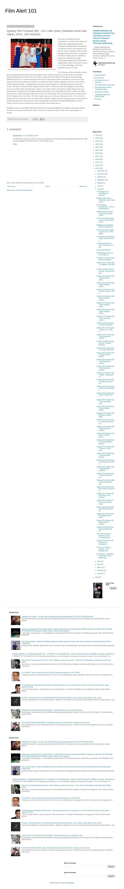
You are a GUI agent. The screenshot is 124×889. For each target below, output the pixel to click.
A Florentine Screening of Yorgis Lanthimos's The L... (106, 238)
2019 (97, 156)
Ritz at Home (99, 78)
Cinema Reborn (100, 75)
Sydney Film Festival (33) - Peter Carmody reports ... (105, 318)
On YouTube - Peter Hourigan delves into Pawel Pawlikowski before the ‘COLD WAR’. (51, 673)
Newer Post (11, 186)
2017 (97, 162)
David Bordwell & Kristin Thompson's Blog (103, 88)
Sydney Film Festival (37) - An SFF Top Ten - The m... (106, 291)
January (100, 573)
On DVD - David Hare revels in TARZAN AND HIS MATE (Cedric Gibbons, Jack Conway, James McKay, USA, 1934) (61, 698)
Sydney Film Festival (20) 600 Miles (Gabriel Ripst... (105, 415)
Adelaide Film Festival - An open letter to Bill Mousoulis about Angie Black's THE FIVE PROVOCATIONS (57, 617)
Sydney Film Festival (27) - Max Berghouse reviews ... (105, 368)
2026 (97, 135)
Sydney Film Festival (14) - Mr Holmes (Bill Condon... (105, 455)
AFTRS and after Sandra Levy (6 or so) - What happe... (105, 232)
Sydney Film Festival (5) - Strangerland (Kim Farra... (105, 515)
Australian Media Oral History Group (102, 95)
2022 (97, 147)
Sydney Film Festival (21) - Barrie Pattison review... (105, 408)
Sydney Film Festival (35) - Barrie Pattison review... (105, 305)
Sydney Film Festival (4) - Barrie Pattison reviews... (105, 522)
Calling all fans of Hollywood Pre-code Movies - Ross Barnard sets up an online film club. (52, 710)
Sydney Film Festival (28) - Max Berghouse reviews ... (105, 361)
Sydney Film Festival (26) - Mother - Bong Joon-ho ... (105, 375)
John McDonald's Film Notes (104, 85)
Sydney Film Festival (102, 92)
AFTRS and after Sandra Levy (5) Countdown (105, 324)
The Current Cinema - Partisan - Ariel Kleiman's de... (104, 549)
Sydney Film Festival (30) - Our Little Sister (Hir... (105, 349)
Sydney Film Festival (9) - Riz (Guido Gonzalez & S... (105, 489)
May (98, 561)
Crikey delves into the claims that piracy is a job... (105, 245)
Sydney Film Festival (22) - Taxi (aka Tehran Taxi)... (105, 401)
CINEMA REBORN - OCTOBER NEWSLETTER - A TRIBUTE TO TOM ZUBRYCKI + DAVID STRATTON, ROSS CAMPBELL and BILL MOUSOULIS (63, 654)
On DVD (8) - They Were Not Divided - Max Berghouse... (105, 556)
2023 (97, 144)
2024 (97, 141)
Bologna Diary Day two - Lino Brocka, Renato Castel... (105, 213)
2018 (97, 159)
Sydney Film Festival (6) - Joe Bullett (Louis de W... (105, 509)
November (101, 174)
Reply (15, 144)
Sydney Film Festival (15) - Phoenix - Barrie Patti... (105, 448)
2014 (97, 577)
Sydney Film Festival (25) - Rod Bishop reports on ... (105, 381)
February (100, 570)
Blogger (71, 883)
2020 (97, 153)
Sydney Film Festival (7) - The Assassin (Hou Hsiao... (105, 502)
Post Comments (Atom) (24, 190)
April (99, 564)
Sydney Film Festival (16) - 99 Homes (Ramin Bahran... (105, 442)
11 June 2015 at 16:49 (30, 136)
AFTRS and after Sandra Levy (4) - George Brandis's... (105, 343)
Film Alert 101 (21, 11)
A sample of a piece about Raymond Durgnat (106, 259)
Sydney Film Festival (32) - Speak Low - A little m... (105, 329)
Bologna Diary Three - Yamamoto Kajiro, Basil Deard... (106, 200)
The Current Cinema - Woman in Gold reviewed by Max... (104, 535)
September (101, 180)
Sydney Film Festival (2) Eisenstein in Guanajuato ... (105, 542)
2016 (97, 165)
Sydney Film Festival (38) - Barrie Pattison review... (105, 285)
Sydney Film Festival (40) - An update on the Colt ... (106, 264)
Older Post (83, 186)
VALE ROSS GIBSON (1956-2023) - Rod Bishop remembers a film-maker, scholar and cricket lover (56, 723)
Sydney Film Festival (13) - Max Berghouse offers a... (106, 462)
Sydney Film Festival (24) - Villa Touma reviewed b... (105, 388)
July (98, 186)
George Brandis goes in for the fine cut (105, 254)
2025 (97, 138)
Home (47, 186)
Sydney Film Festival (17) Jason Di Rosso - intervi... (105, 435)
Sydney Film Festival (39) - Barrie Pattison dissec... (105, 278)
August (99, 183)
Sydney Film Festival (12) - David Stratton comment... (105, 468)
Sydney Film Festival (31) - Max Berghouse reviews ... (105, 336)
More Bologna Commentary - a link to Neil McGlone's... (105, 207)
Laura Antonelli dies (103, 250)
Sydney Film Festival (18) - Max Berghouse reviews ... (105, 428)
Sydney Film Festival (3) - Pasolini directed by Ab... (105, 529)
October (100, 177)
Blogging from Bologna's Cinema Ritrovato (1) (105, 226)
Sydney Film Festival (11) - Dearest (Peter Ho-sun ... (105, 475)
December (101, 171)
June (99, 189)
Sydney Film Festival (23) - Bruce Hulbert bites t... (105, 395)
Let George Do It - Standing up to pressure (103, 193)
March (99, 567)
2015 (97, 168)
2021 (97, 150)
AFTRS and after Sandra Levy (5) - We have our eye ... (105, 271)
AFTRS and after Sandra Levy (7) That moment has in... (105, 220)
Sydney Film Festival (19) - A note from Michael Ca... (105, 421)
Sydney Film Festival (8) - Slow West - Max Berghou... (105, 495)
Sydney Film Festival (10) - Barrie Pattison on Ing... (105, 482)
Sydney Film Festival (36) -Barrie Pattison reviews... (105, 298)
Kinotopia (98, 99)
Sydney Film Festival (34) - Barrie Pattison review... (105, 311)
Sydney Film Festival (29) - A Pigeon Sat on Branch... (105, 355)
